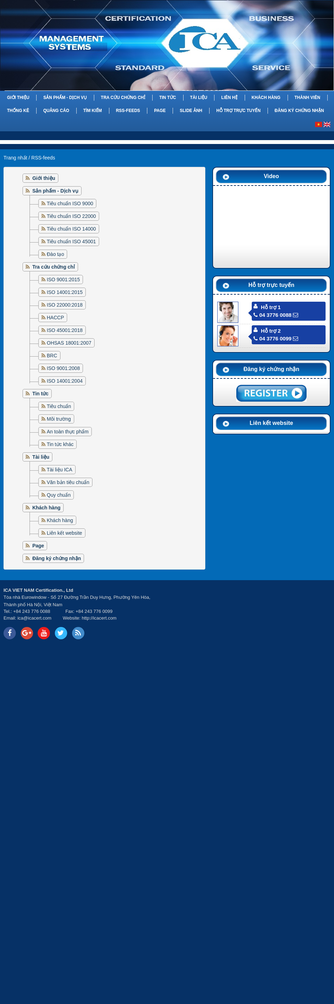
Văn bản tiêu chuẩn (68, 482)
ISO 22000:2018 (65, 305)
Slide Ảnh (191, 110)
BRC (52, 355)
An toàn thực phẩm (68, 431)
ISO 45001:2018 (65, 330)
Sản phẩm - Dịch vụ (65, 97)
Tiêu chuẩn (59, 406)
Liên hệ (229, 97)
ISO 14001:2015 (65, 292)
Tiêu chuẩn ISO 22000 (71, 216)
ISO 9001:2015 (63, 279)
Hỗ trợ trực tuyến (238, 110)
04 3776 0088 (272, 315)
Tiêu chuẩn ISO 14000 (71, 229)
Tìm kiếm (92, 110)
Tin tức (167, 97)
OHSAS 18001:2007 (69, 343)
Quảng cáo (56, 110)
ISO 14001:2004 (65, 381)
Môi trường (59, 419)
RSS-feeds (128, 110)
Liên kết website (64, 533)
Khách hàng (266, 97)
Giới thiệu (18, 97)
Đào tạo (55, 254)
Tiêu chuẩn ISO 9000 (70, 203)
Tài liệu (198, 97)
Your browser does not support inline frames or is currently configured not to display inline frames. (250, 613)
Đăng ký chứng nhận (299, 110)
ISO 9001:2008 (63, 368)
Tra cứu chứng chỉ (123, 97)
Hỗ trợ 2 (271, 331)
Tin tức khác (60, 444)
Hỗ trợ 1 (271, 307)
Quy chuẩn (59, 495)
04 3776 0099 (272, 338)
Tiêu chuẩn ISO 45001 (71, 241)
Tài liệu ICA (59, 469)
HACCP (55, 317)
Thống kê (18, 110)
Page (160, 110)
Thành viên (307, 97)
